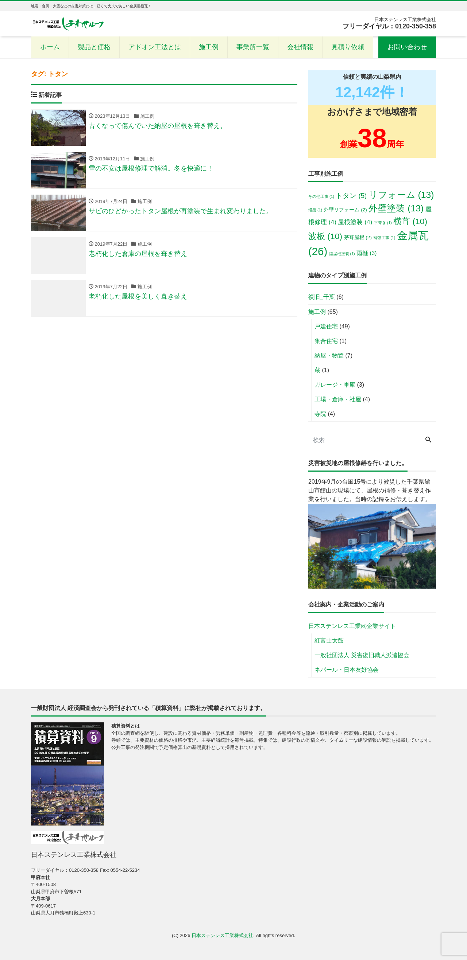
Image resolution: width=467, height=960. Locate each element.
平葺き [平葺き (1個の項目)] (383, 223)
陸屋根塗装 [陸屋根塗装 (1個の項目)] (342, 253)
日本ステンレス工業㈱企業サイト (352, 626)
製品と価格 (94, 47)
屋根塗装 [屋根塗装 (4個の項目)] (355, 222)
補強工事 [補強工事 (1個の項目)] (384, 237)
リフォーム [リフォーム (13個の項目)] (401, 195)
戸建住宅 (326, 326)
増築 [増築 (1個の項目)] (315, 210)
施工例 (209, 47)
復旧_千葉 (321, 297)
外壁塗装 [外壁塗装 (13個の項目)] (396, 208)
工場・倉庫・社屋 (337, 399)
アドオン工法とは (154, 47)
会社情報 (300, 47)
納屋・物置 (329, 355)
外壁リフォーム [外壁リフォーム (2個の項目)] (345, 209)
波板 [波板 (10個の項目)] (325, 236)
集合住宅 (326, 341)
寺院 (320, 414)
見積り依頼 (347, 47)
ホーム (50, 47)
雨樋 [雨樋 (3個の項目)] (366, 253)
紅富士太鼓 (329, 640)
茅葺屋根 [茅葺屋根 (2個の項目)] (358, 237)
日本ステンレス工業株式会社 (222, 935)
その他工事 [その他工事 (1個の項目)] (321, 196)
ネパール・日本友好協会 (346, 670)
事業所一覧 (252, 47)
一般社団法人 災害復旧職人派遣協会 (361, 655)
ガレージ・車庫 (334, 385)
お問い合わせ (407, 47)
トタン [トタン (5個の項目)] (351, 195)
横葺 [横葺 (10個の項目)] (410, 221)
